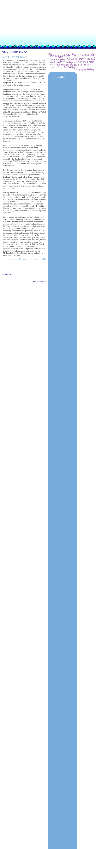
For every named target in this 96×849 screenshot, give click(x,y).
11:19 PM (41, 259)
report (16, 105)
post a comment (40, 281)
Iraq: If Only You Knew (14, 57)
